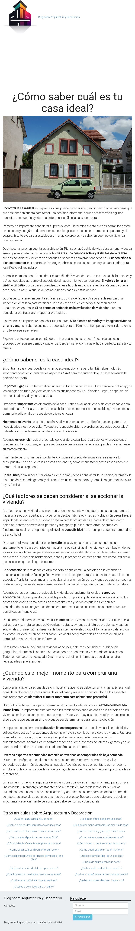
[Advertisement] (67, 61)
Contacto (9, 905)
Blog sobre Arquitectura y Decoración (59, 17)
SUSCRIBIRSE (82, 917)
